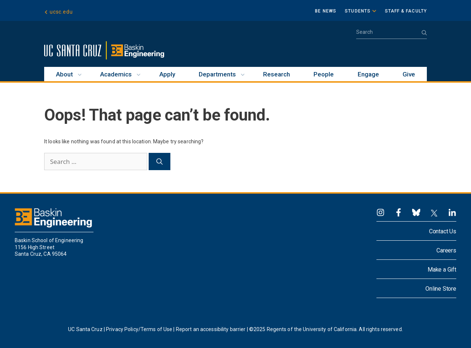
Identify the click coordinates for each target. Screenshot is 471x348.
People (324, 74)
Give (409, 74)
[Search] (159, 162)
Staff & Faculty (406, 11)
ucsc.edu (61, 12)
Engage (368, 74)
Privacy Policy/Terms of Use (139, 329)
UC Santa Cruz (85, 329)
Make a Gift (442, 269)
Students (358, 11)
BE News (325, 11)
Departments (217, 74)
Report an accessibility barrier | (212, 329)
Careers (446, 250)
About (64, 74)
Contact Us (442, 231)
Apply (167, 74)
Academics (116, 74)
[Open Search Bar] (391, 34)
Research (276, 74)
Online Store (440, 288)
